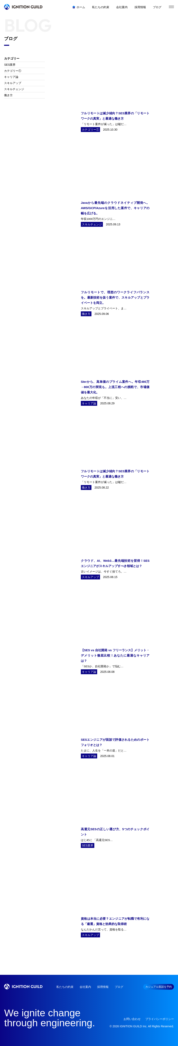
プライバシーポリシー (159, 1019)
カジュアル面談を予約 (158, 986)
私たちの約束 (64, 986)
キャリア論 (11, 77)
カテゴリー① (12, 70)
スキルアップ (12, 83)
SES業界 (10, 64)
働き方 (8, 95)
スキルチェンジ (14, 89)
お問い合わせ (132, 1019)
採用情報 (103, 986)
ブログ (119, 986)
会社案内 (85, 986)
